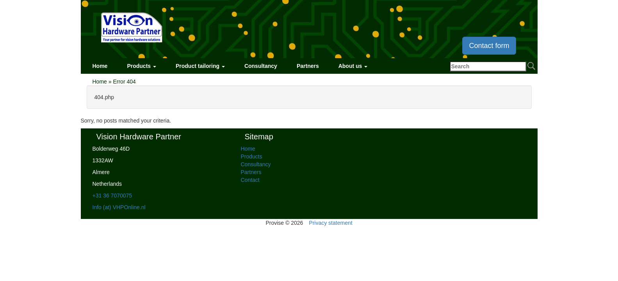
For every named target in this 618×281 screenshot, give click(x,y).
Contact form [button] (489, 46)
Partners (308, 66)
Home (100, 66)
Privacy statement (330, 223)
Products (141, 66)
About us (353, 66)
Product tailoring (200, 66)
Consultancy (260, 66)
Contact (250, 180)
